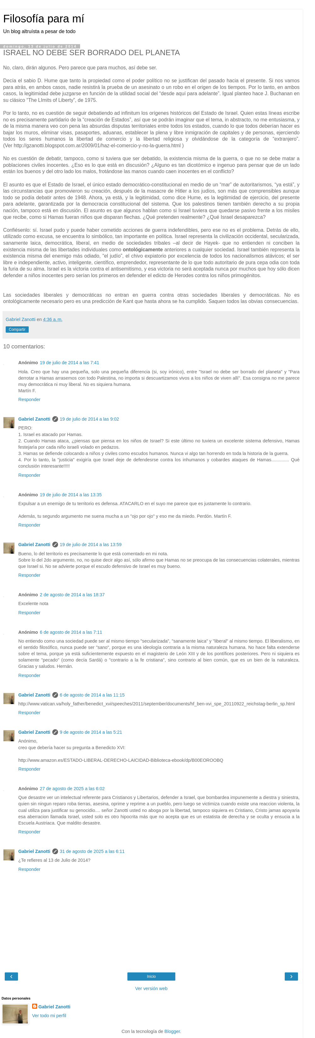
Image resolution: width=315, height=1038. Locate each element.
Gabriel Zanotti (34, 419)
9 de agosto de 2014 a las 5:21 (91, 732)
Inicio (151, 976)
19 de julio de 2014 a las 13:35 (71, 494)
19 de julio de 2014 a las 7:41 (69, 362)
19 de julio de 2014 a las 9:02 (89, 419)
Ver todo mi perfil (49, 1015)
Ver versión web (151, 988)
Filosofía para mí (43, 19)
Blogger (172, 1031)
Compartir (17, 329)
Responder (29, 399)
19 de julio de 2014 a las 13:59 (91, 544)
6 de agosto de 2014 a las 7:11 (71, 632)
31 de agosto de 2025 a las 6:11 (92, 851)
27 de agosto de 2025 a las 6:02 (72, 788)
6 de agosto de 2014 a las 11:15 (92, 694)
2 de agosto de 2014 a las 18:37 (72, 594)
